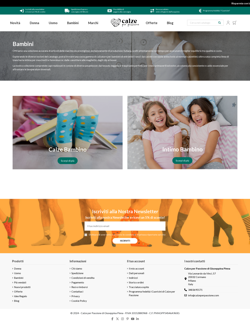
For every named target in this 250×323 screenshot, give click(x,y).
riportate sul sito (156, 234)
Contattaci (77, 291)
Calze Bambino (68, 149)
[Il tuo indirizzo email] (125, 226)
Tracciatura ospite (139, 286)
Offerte (18, 291)
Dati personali (136, 273)
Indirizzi (133, 277)
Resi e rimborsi (79, 286)
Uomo (17, 273)
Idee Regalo (20, 296)
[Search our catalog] (219, 22)
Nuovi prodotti (22, 286)
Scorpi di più (67, 160)
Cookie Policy (79, 300)
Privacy (75, 296)
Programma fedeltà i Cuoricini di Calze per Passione (152, 293)
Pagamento (77, 282)
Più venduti (20, 282)
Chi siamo (76, 268)
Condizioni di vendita (82, 277)
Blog (16, 300)
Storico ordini (136, 282)
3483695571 (195, 289)
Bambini (18, 277)
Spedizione (77, 273)
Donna (17, 268)
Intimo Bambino (182, 149)
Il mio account (136, 268)
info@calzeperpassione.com (203, 295)
